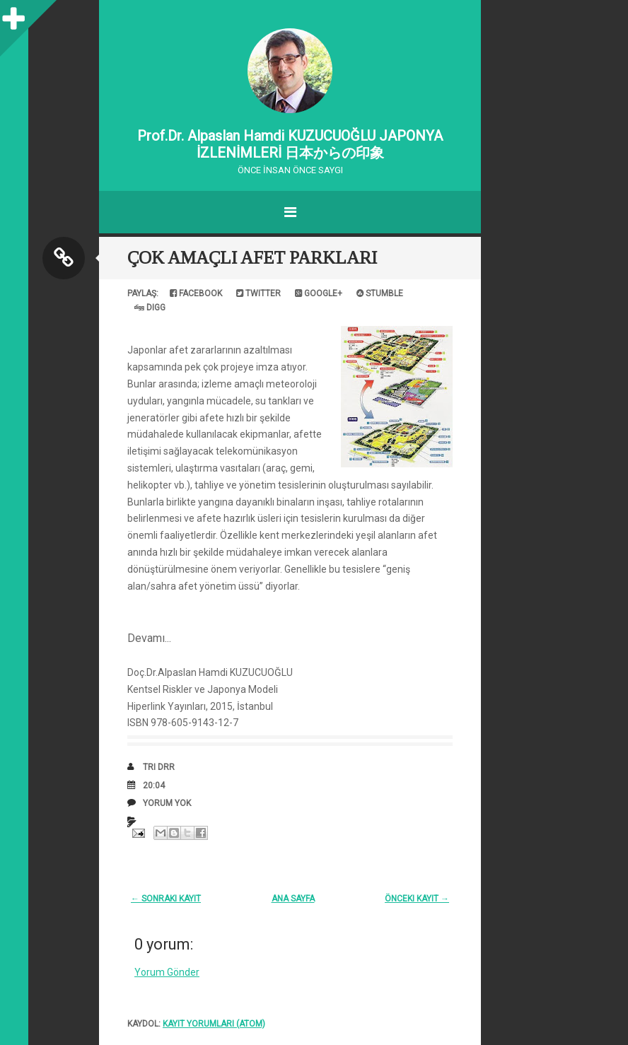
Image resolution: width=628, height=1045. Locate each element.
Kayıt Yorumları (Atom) (214, 1024)
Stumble (379, 293)
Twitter (258, 293)
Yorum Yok (167, 803)
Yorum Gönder (166, 972)
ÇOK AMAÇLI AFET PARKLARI (252, 257)
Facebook (196, 293)
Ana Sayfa (293, 899)
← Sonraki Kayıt (166, 899)
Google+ (318, 293)
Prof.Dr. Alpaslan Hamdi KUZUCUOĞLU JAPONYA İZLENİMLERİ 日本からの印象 (290, 144)
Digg (149, 308)
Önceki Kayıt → (417, 899)
